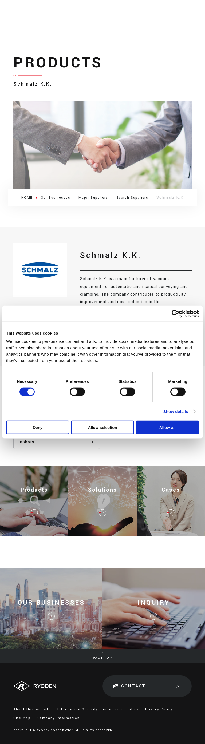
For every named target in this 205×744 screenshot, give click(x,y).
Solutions (102, 495)
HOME (27, 197)
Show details (175, 411)
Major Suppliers (100, 197)
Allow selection (102, 427)
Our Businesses (58, 197)
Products (34, 495)
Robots (27, 442)
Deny (37, 427)
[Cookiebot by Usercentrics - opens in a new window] (175, 313)
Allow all (167, 427)
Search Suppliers (143, 197)
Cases (171, 495)
